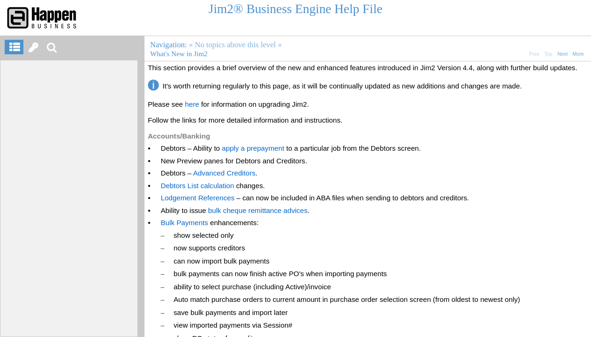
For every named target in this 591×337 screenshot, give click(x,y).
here (192, 104)
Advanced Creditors (224, 173)
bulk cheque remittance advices (258, 210)
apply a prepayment (253, 148)
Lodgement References (198, 198)
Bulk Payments (184, 223)
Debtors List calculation (197, 186)
